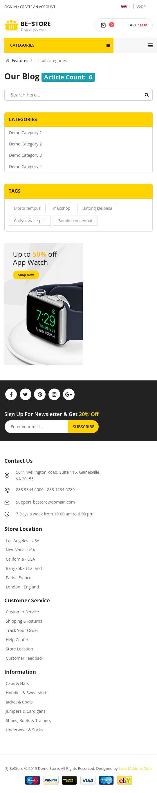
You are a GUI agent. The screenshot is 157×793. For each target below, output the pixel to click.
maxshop (61, 208)
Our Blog (21, 76)
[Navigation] (150, 45)
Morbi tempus (27, 208)
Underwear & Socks (24, 729)
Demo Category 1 (25, 132)
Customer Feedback (25, 658)
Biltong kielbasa (97, 208)
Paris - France (18, 577)
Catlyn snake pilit (30, 220)
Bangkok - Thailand (24, 568)
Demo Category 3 (25, 155)
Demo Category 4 (25, 166)
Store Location (19, 649)
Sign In (10, 6)
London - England (22, 587)
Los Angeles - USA (22, 540)
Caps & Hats (17, 683)
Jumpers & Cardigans (26, 711)
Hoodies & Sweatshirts (27, 692)
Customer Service (22, 612)
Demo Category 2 (25, 144)
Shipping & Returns (24, 621)
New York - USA (20, 550)
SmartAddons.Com (135, 768)
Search (146, 95)
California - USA (20, 559)
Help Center (17, 639)
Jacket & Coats (19, 702)
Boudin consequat (75, 220)
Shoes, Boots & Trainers (28, 720)
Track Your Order (22, 630)
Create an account (37, 6)
